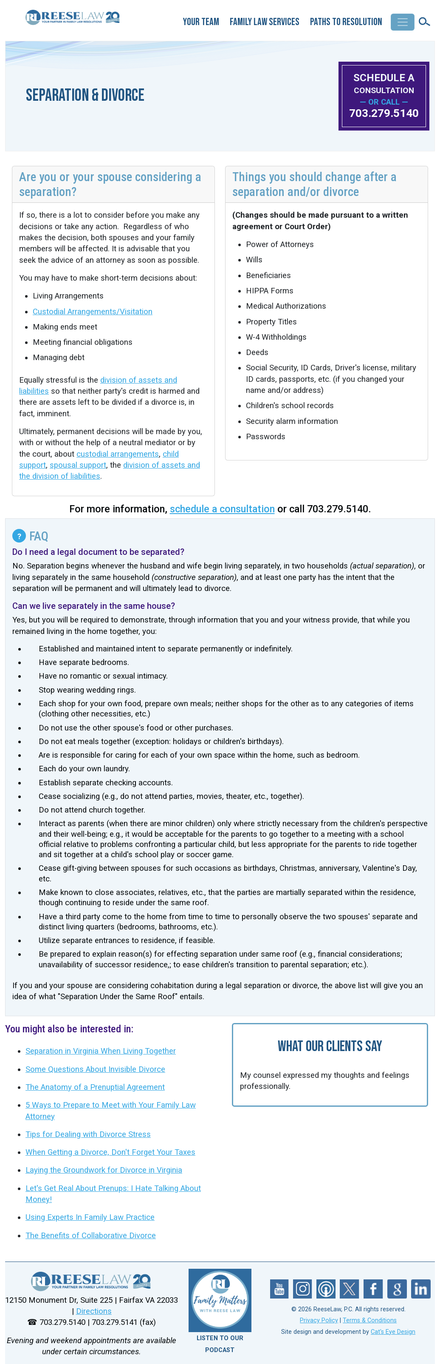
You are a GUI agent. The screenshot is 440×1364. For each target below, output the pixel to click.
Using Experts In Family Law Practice (90, 1217)
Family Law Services (264, 22)
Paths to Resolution (346, 22)
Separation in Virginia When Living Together (100, 1051)
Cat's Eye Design (393, 1332)
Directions (94, 1311)
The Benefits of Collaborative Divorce (90, 1235)
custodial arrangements (117, 454)
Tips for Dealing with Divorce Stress (88, 1134)
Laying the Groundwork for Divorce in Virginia (103, 1170)
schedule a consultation (222, 509)
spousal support (78, 465)
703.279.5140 (384, 113)
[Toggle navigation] (403, 22)
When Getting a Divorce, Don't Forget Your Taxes (110, 1152)
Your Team (201, 22)
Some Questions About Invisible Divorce (95, 1069)
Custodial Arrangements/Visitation (92, 311)
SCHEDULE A (384, 83)
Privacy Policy (319, 1320)
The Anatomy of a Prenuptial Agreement (95, 1087)
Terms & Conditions (370, 1320)
